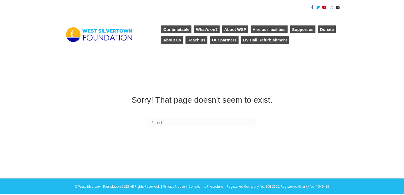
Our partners (224, 40)
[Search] (202, 122)
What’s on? (207, 29)
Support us (303, 29)
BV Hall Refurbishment (265, 40)
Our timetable (176, 29)
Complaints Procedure (205, 186)
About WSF (235, 29)
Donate (327, 29)
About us (172, 40)
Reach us (196, 40)
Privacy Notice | (175, 186)
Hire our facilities (269, 29)
